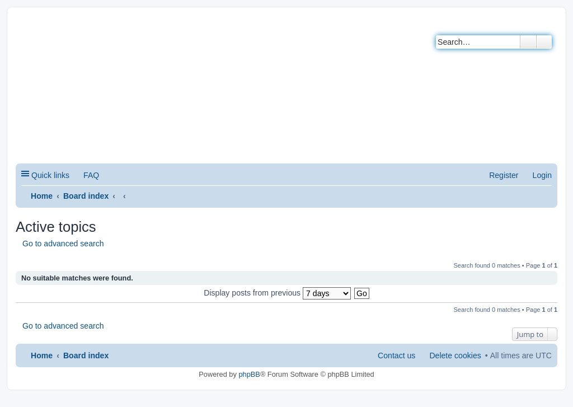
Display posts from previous (277, 292)
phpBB (249, 374)
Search (528, 42)
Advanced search (544, 42)
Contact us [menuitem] (396, 355)
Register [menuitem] (503, 175)
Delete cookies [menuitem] (455, 355)
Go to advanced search (63, 243)
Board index (86, 195)
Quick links (50, 175)
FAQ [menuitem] (91, 175)
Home (42, 195)
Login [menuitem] (542, 175)
